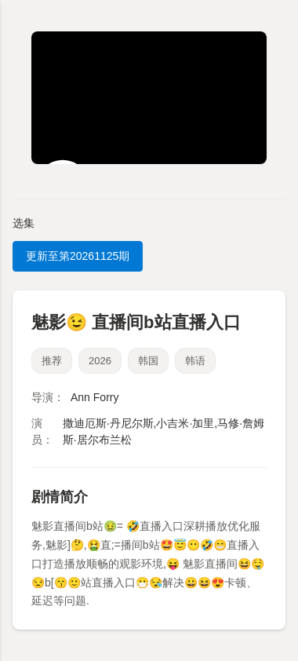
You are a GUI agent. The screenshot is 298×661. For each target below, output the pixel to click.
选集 (24, 223)
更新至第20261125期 (77, 256)
